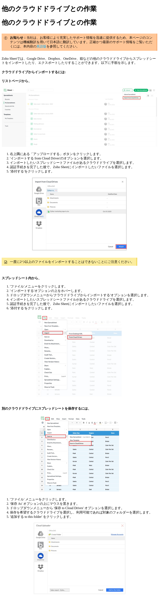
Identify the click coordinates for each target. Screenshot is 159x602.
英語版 (41, 46)
